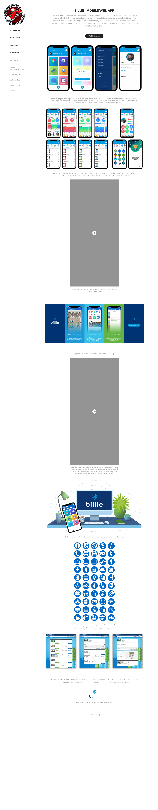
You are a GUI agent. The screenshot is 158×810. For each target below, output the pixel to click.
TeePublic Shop (15, 80)
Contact (12, 90)
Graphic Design (15, 30)
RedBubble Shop (15, 85)
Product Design (15, 37)
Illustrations (14, 45)
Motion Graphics (15, 52)
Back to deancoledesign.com (17, 68)
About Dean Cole (15, 75)
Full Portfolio (14, 60)
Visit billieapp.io (94, 36)
